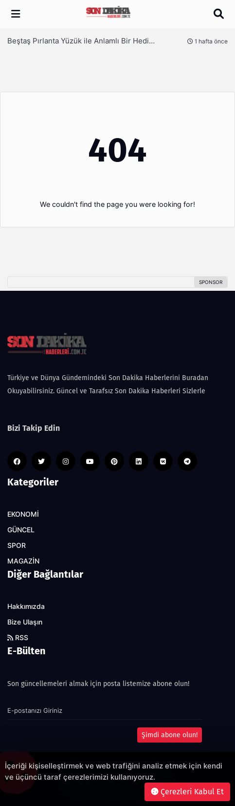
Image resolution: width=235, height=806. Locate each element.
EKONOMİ (23, 514)
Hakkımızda (26, 606)
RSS (17, 638)
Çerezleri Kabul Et (187, 791)
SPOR (16, 545)
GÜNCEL (21, 530)
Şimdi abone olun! (170, 735)
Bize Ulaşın (24, 622)
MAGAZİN (23, 561)
